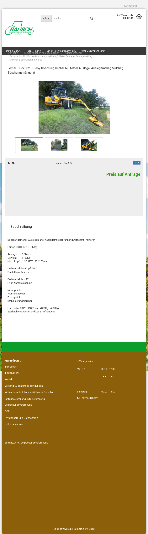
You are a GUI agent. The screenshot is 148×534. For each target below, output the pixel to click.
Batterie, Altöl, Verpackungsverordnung (26, 442)
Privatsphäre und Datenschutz (21, 417)
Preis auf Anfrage (123, 174)
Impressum (11, 366)
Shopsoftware (62, 528)
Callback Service (14, 424)
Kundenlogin (131, 5)
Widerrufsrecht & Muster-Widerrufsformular (29, 392)
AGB (7, 411)
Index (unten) (12, 372)
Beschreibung (21, 226)
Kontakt (9, 379)
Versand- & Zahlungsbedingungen (24, 385)
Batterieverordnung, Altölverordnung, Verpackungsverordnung (25, 402)
